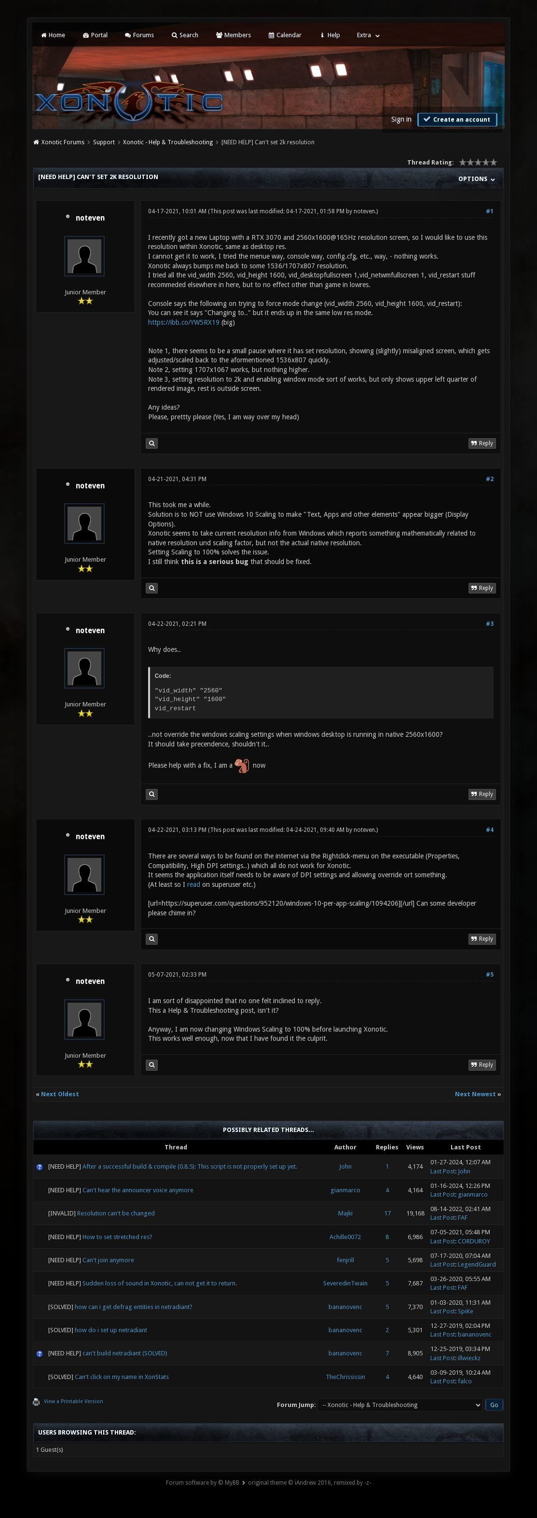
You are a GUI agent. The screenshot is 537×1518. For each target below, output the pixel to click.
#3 (490, 624)
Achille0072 (345, 1237)
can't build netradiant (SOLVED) (125, 1353)
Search (184, 35)
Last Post (442, 1171)
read (193, 884)
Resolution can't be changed (116, 1213)
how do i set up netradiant (111, 1330)
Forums (139, 35)
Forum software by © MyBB (202, 1482)
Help (329, 35)
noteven (90, 218)
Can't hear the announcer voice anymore (138, 1190)
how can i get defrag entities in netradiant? (134, 1307)
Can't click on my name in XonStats (122, 1376)
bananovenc (345, 1307)
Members (232, 35)
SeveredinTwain (345, 1283)
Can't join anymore (108, 1260)
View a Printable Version (73, 1401)
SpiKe (465, 1311)
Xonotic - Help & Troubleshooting (168, 142)
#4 (490, 830)
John (345, 1166)
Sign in (401, 119)
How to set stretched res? (117, 1237)
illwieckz (469, 1358)
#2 (490, 479)
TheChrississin (345, 1376)
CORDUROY (474, 1241)
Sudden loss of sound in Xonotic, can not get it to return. (160, 1283)
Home (52, 35)
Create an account (456, 119)
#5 (490, 974)
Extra (364, 35)
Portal (94, 35)
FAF (463, 1217)
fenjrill (345, 1260)
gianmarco (345, 1190)
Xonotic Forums (62, 142)
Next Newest (475, 1094)
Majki (345, 1213)
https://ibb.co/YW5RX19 (184, 322)
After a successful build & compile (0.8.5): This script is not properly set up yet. (190, 1166)
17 (387, 1213)
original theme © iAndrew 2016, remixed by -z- (309, 1482)
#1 (490, 211)
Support (104, 142)
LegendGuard (477, 1264)
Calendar (285, 35)
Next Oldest (60, 1094)
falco (465, 1381)
